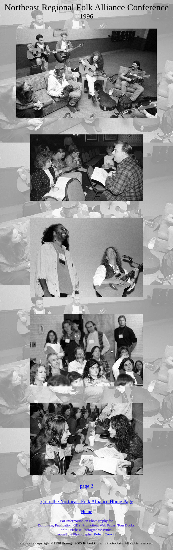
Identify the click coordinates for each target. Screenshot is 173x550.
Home (86, 511)
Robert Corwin (105, 534)
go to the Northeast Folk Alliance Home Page (86, 501)
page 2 (86, 486)
